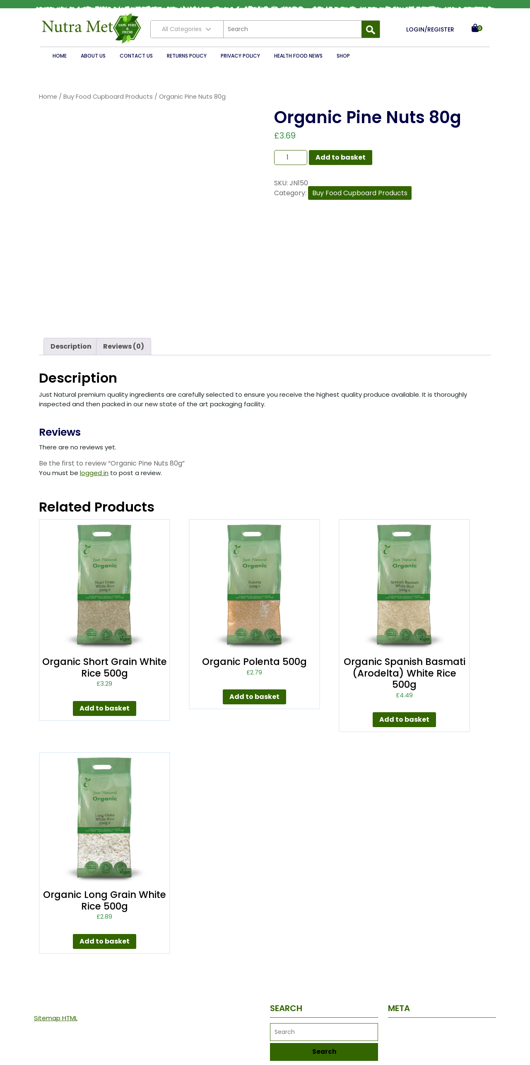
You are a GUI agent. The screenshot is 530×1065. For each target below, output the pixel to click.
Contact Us (136, 55)
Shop (343, 55)
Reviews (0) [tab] (123, 346)
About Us (93, 55)
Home (60, 55)
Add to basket (341, 157)
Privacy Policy (240, 55)
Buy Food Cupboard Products (108, 96)
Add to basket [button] (105, 708)
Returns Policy (187, 55)
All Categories (187, 29)
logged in (94, 472)
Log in (396, 1029)
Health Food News (298, 55)
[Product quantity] (290, 157)
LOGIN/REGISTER (430, 29)
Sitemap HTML (55, 1018)
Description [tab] (71, 346)
